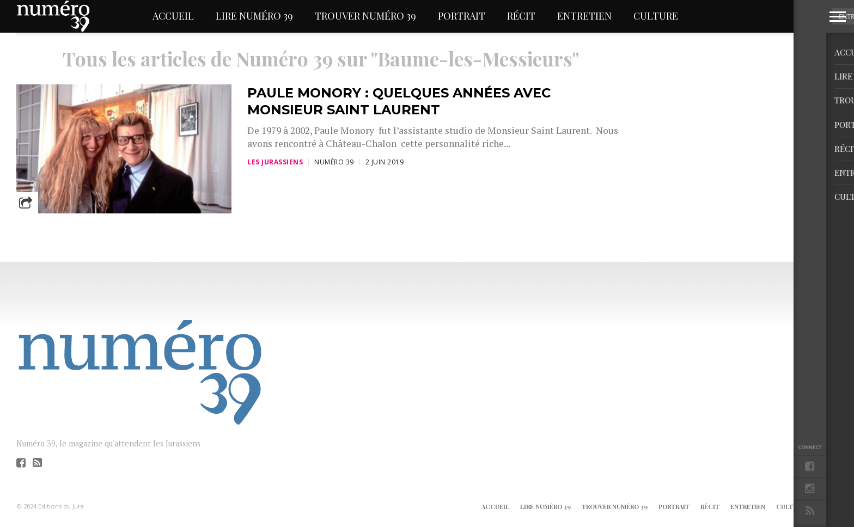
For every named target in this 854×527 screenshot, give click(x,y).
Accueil (173, 15)
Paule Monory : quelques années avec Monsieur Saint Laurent (399, 101)
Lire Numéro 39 (254, 15)
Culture (655, 15)
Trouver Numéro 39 (365, 15)
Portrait (461, 15)
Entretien (584, 15)
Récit (521, 15)
